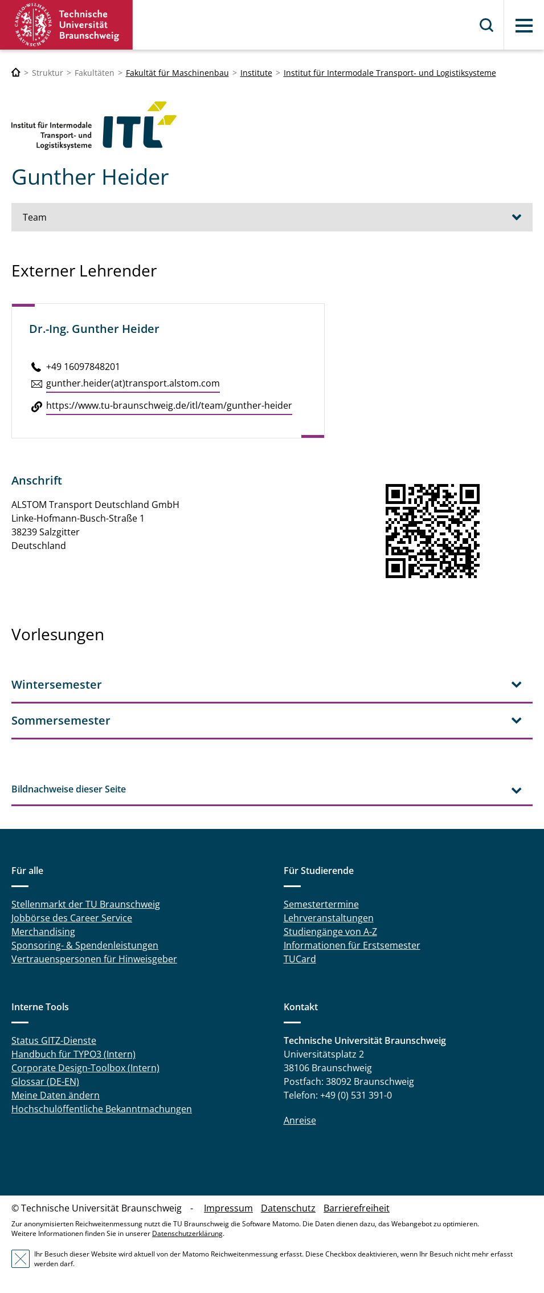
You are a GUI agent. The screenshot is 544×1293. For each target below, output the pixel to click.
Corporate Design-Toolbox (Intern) (85, 1068)
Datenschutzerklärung (187, 1233)
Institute (256, 72)
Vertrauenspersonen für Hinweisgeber (94, 959)
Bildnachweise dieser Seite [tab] (68, 789)
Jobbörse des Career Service (71, 918)
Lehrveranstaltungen (329, 918)
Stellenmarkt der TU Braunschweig (85, 904)
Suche (487, 25)
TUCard (300, 959)
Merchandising (43, 931)
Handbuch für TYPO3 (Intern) (73, 1054)
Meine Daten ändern (55, 1095)
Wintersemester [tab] (56, 684)
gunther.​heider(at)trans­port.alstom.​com (133, 383)
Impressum (228, 1208)
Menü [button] (524, 25)
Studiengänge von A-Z (330, 931)
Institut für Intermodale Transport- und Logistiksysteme (390, 72)
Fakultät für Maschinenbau (177, 72)
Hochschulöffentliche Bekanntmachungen (101, 1109)
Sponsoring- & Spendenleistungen (84, 945)
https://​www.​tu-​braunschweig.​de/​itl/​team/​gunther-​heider (169, 405)
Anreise (300, 1120)
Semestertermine (321, 904)
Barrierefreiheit (357, 1208)
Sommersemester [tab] (61, 720)
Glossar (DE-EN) (45, 1081)
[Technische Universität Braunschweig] (16, 72)
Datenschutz (288, 1208)
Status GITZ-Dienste (53, 1040)
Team (35, 217)
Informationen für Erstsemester (352, 945)
